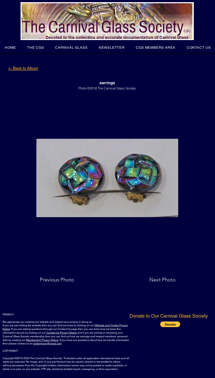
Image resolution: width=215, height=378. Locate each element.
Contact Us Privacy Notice (61, 332)
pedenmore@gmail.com (47, 343)
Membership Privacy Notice (42, 340)
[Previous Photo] (63, 279)
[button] (35, 47)
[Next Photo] (154, 279)
